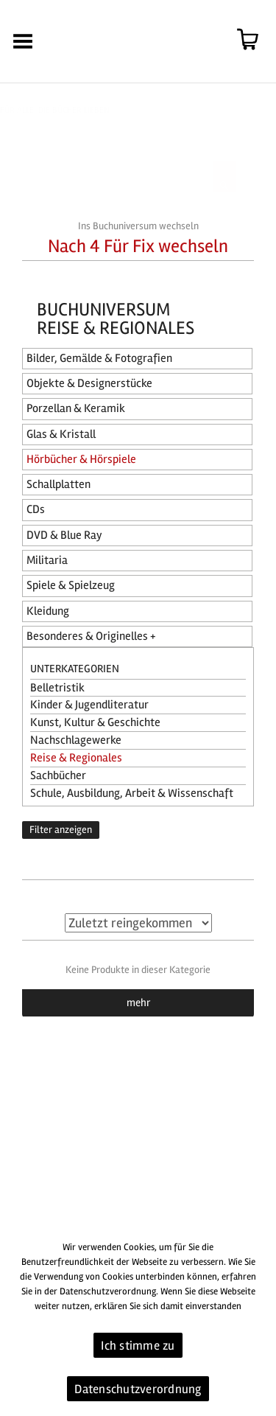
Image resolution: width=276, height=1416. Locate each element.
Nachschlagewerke (75, 740)
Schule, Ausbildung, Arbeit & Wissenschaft (131, 793)
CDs (35, 509)
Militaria (47, 560)
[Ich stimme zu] (257, 1322)
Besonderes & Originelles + (90, 636)
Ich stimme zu (137, 1345)
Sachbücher (58, 775)
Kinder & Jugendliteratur (89, 704)
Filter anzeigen (60, 829)
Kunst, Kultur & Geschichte (95, 722)
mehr (138, 1002)
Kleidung (47, 611)
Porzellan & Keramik (75, 408)
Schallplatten (58, 484)
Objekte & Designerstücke (89, 383)
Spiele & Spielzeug (70, 585)
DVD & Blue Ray (64, 535)
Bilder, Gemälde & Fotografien (99, 358)
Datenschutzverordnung (137, 1389)
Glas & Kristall (61, 434)
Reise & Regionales (76, 757)
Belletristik (57, 687)
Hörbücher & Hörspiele (81, 459)
